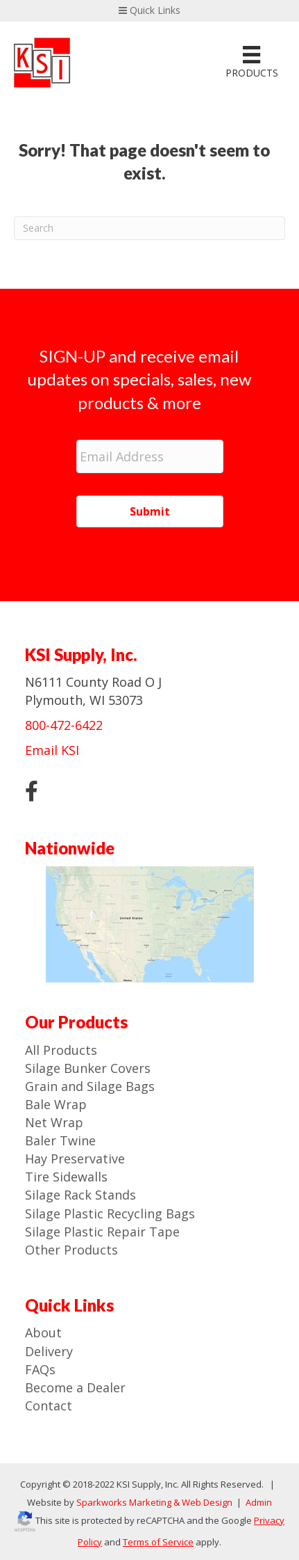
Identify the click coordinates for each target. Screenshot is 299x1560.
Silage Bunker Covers (88, 1068)
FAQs (40, 1369)
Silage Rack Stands (80, 1194)
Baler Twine (60, 1140)
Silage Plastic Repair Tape (102, 1231)
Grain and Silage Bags (90, 1086)
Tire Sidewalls (66, 1176)
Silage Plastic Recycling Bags (110, 1213)
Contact (48, 1405)
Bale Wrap (56, 1104)
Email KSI (52, 750)
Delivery (49, 1351)
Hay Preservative (75, 1158)
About (43, 1332)
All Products (61, 1050)
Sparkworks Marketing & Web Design (154, 1502)
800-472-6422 (64, 725)
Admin (258, 1502)
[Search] (149, 228)
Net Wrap (54, 1122)
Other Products (71, 1249)
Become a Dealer (75, 1387)
